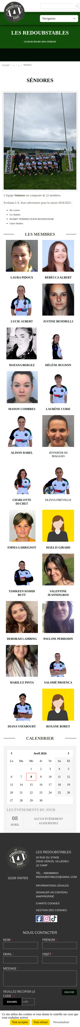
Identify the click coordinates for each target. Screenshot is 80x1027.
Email (8, 954)
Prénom (49, 940)
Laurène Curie (58, 409)
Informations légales (52, 885)
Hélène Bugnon (58, 365)
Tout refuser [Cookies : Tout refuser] (40, 1022)
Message (11, 968)
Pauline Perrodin (58, 638)
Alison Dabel (22, 452)
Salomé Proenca (58, 682)
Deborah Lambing (22, 638)
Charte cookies (47, 903)
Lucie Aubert (22, 321)
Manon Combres (21, 409)
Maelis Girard (58, 547)
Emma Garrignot (22, 547)
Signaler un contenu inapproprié (52, 894)
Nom (8, 940)
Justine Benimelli (58, 321)
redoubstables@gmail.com (56, 876)
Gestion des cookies (51, 910)
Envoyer (69, 992)
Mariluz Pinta (22, 682)
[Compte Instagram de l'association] (46, 918)
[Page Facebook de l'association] (39, 918)
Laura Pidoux (21, 277)
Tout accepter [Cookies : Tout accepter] (20, 1022)
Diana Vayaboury (22, 726)
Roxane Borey (58, 726)
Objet (48, 954)
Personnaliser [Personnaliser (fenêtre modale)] (61, 1022)
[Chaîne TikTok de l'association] (53, 918)
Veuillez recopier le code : (19, 994)
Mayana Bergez (22, 365)
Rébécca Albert (58, 277)
